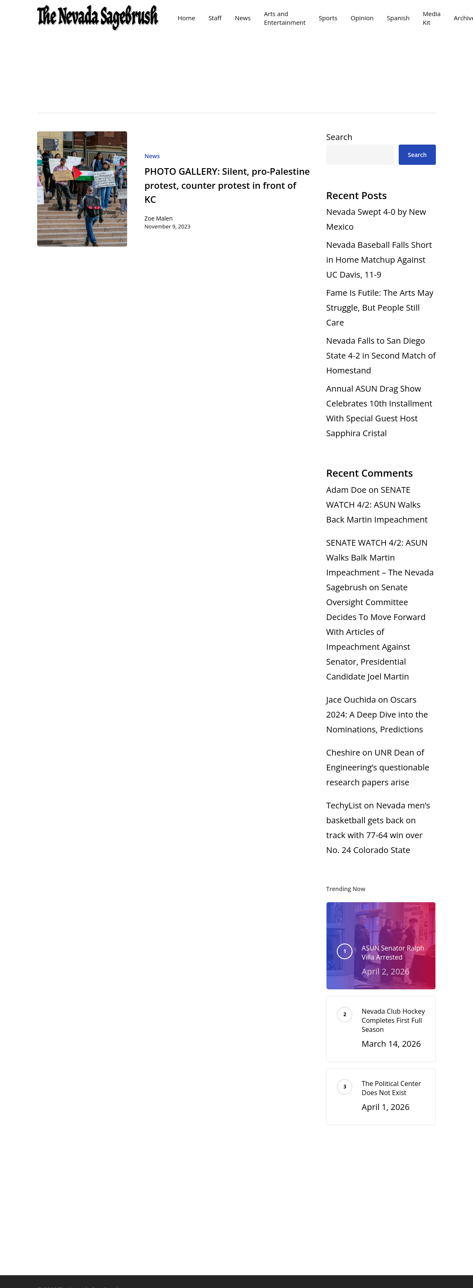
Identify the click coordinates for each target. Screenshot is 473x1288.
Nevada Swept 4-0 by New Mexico (376, 219)
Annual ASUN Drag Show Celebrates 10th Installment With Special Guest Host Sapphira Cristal (379, 411)
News (152, 156)
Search (339, 137)
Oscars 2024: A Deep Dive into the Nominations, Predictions (377, 714)
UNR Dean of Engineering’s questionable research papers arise (377, 767)
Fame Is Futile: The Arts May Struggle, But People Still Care (379, 307)
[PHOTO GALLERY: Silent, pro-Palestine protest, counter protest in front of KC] (82, 189)
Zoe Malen (158, 218)
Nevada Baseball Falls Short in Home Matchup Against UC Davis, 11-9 (379, 259)
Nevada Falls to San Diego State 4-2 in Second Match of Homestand (380, 355)
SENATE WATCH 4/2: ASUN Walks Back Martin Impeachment (377, 504)
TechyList (344, 805)
